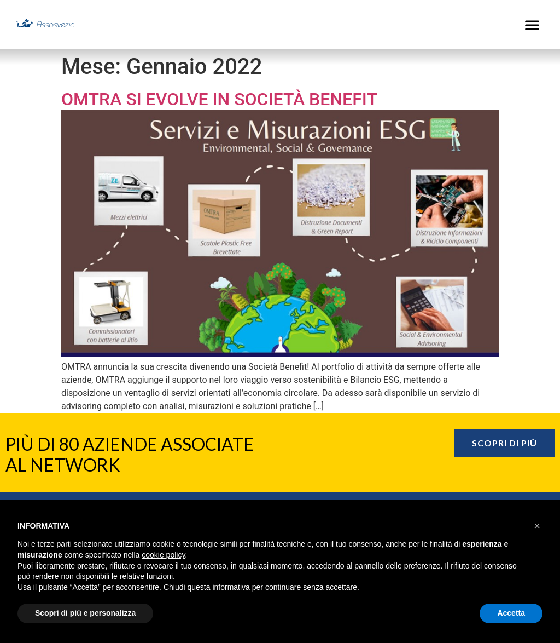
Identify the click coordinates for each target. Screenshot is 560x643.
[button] (532, 24)
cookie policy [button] (163, 554)
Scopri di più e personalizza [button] (85, 612)
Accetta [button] (511, 612)
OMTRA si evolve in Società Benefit (219, 99)
